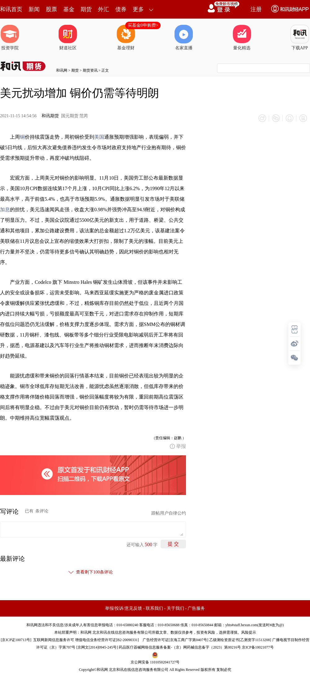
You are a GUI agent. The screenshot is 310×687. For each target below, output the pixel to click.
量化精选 (241, 37)
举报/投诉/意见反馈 (123, 608)
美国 (99, 137)
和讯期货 (50, 116)
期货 (86, 9)
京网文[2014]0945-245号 (97, 647)
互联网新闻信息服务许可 (53, 640)
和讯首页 (11, 9)
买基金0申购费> (143, 25)
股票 (51, 9)
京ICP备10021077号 (258, 647)
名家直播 (184, 37)
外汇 (103, 9)
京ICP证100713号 (16, 640)
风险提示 (248, 632)
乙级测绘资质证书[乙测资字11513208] (240, 640)
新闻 (34, 9)
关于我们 (175, 608)
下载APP (299, 37)
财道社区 (68, 37)
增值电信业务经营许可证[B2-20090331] (107, 640)
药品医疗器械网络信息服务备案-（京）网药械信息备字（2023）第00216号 (180, 647)
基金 (68, 9)
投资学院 (10, 37)
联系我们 (154, 608)
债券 (120, 9)
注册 (256, 9)
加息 (5, 209)
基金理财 (126, 37)
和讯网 (61, 70)
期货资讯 (90, 70)
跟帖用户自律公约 (168, 513)
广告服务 (196, 608)
